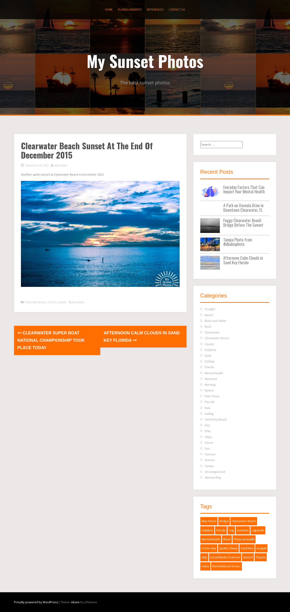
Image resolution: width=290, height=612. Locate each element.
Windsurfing (213, 477)
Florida (209, 367)
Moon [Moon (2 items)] (227, 539)
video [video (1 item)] (205, 566)
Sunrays (210, 454)
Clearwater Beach (35, 302)
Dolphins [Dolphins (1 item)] (207, 530)
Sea (207, 425)
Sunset (62, 302)
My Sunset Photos (145, 61)
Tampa (209, 466)
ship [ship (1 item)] (204, 557)
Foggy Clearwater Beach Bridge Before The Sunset (243, 222)
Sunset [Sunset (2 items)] (248, 557)
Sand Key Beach (216, 419)
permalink (77, 302)
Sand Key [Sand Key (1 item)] (247, 548)
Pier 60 (209, 402)
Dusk (208, 355)
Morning (210, 384)
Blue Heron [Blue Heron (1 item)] (208, 521)
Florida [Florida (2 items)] (221, 530)
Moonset (211, 379)
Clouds (52, 302)
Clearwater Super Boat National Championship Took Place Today (51, 340)
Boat (208, 326)
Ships (208, 437)
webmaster (60, 165)
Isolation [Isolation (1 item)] (243, 530)
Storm (209, 443)
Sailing (209, 414)
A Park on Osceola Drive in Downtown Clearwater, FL (243, 207)
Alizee (75, 602)
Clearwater (212, 332)
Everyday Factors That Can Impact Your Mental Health (244, 189)
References (155, 10)
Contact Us (177, 10)
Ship (208, 431)
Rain (207, 408)
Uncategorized (215, 472)
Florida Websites (130, 10)
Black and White (215, 321)
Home (109, 10)
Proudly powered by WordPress (36, 602)
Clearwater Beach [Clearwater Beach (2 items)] (244, 521)
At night (210, 309)
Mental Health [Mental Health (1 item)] (210, 539)
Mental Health (214, 373)
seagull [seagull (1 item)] (261, 548)
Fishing (209, 361)
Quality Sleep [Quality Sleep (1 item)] (228, 548)
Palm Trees (212, 396)
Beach (209, 315)
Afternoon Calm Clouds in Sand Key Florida (243, 260)
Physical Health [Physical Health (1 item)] (244, 539)
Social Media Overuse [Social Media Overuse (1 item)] (225, 557)
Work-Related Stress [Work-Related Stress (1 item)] (226, 566)
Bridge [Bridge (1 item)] (224, 521)
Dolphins (210, 350)
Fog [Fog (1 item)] (231, 530)
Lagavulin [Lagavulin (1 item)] (258, 530)
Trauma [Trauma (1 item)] (261, 557)
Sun (207, 448)
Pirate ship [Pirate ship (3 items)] (208, 548)
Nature (209, 390)
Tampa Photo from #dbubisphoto (237, 242)
